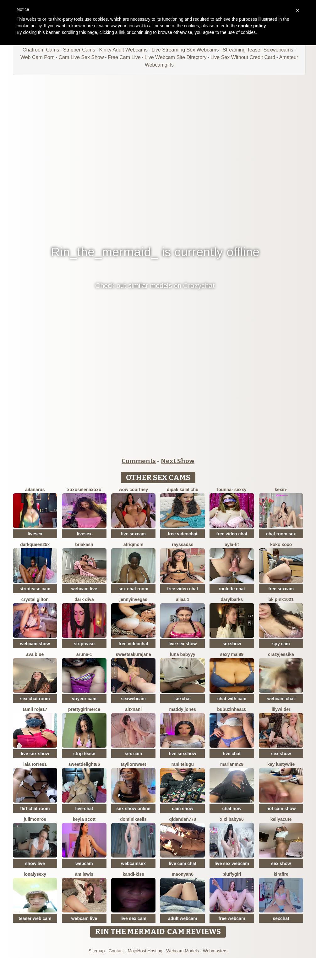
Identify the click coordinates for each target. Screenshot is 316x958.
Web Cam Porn (37, 57)
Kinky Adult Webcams (123, 49)
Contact (116, 950)
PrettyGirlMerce (84, 709)
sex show (281, 753)
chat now (232, 808)
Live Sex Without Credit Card (242, 57)
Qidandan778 (182, 819)
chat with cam (232, 698)
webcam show (35, 643)
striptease (84, 643)
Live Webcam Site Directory (175, 57)
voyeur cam (84, 698)
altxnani (133, 709)
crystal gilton (35, 599)
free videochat (183, 533)
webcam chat (281, 698)
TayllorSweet (133, 764)
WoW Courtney (133, 489)
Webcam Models (182, 950)
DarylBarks (232, 599)
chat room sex (281, 533)
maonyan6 (182, 874)
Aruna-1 (84, 654)
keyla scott (84, 819)
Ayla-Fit (232, 544)
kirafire (281, 874)
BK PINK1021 (281, 599)
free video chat (232, 533)
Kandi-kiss (133, 874)
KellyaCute (281, 819)
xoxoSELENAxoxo (84, 489)
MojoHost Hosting (145, 950)
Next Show (177, 461)
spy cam (281, 643)
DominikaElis (133, 819)
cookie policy (252, 25)
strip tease (84, 753)
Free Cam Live (124, 57)
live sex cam (133, 918)
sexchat (182, 698)
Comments (139, 461)
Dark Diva (84, 599)
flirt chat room (35, 808)
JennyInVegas (133, 599)
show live (35, 863)
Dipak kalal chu (182, 489)
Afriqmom (133, 544)
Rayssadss (182, 544)
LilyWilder (281, 709)
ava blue (35, 654)
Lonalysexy (35, 874)
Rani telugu (183, 764)
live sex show (182, 643)
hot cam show (281, 808)
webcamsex (133, 863)
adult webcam (182, 918)
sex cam (133, 753)
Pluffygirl (231, 874)
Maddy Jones (182, 709)
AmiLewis (84, 874)
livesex (35, 533)
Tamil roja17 (35, 709)
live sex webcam (232, 863)
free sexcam (281, 588)
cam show (182, 808)
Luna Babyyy (182, 654)
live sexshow (182, 753)
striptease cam (34, 588)
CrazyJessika (281, 654)
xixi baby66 (232, 819)
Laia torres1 (35, 764)
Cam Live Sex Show (81, 57)
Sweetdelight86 (84, 764)
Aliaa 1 (182, 599)
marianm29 (231, 764)
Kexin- (281, 489)
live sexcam (133, 533)
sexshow (231, 643)
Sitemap (97, 950)
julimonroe (35, 819)
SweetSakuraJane (133, 654)
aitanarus (35, 489)
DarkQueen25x (35, 544)
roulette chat (232, 588)
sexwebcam (133, 698)
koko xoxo (281, 544)
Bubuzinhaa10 (231, 709)
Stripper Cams (79, 49)
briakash (84, 544)
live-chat (84, 808)
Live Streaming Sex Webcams (185, 49)
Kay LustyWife (281, 764)
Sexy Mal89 (232, 654)
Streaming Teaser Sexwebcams (258, 49)
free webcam (232, 918)
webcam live (84, 588)
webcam (84, 863)
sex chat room (133, 588)
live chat (232, 753)
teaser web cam (35, 918)
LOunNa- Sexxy (231, 489)
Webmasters (215, 950)
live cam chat (182, 863)
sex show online (133, 808)
